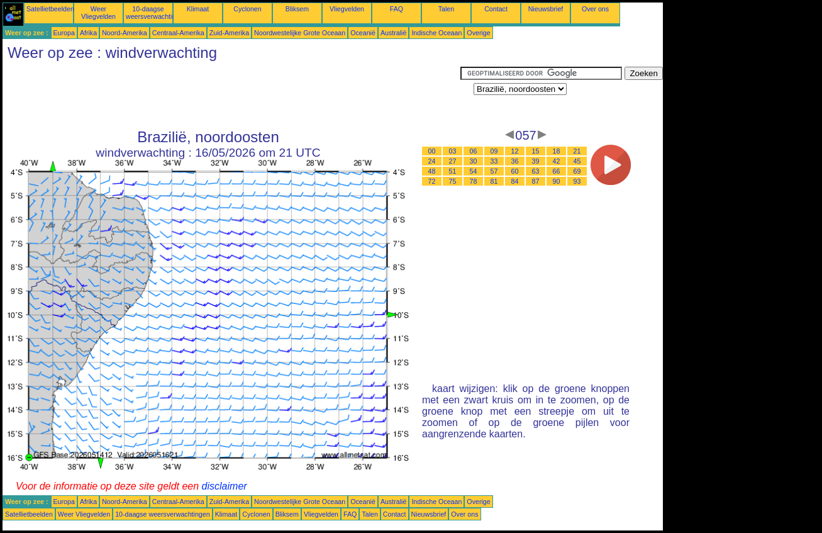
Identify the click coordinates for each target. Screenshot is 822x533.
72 (432, 181)
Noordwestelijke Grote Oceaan (299, 32)
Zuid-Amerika (229, 32)
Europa (64, 32)
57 (494, 171)
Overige (478, 32)
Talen (446, 9)
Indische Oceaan (436, 32)
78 (473, 181)
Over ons (595, 9)
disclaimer (224, 486)
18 (556, 151)
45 (577, 161)
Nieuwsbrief (546, 9)
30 (473, 161)
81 (494, 181)
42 (556, 161)
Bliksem (297, 9)
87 (536, 181)
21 (577, 151)
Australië (393, 32)
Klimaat (198, 9)
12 (515, 151)
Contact (496, 9)
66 (556, 171)
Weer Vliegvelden (98, 12)
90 (556, 181)
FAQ (396, 9)
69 (577, 171)
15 (536, 151)
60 (515, 171)
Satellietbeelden (50, 9)
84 (515, 181)
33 (494, 161)
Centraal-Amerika (178, 32)
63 (536, 171)
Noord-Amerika (124, 32)
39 (536, 161)
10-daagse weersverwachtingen (156, 12)
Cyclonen (247, 9)
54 (473, 171)
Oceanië (362, 32)
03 (453, 151)
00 (432, 151)
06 (473, 151)
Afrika (88, 32)
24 (432, 161)
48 (432, 171)
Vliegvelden (347, 9)
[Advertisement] (231, 95)
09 (494, 151)
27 (453, 161)
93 (577, 181)
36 (515, 161)
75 (453, 181)
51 (453, 171)
